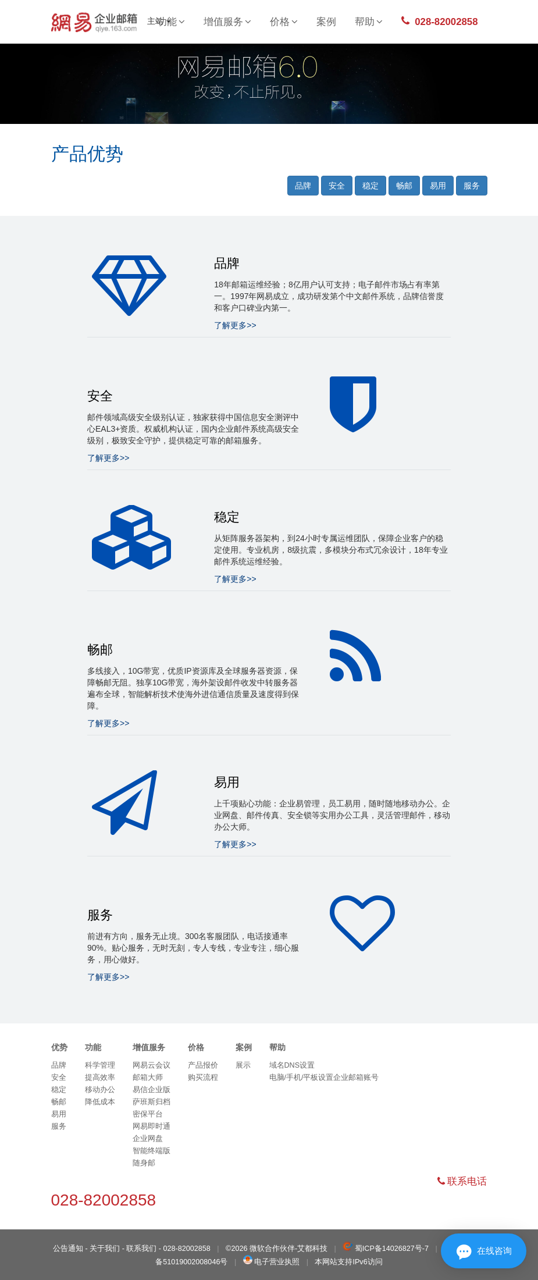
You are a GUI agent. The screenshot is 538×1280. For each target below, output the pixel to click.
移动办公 (100, 1090)
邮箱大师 (148, 1077)
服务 (472, 185)
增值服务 (227, 21)
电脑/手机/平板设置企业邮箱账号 (324, 1077)
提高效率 (100, 1077)
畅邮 (404, 185)
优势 (59, 1047)
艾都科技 (312, 1249)
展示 (243, 1065)
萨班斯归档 (151, 1102)
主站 (159, 21)
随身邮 (144, 1163)
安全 (337, 185)
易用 (438, 185)
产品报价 (203, 1065)
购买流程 (203, 1077)
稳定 (370, 185)
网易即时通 (151, 1126)
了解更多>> (235, 325)
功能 (93, 1047)
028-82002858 (439, 21)
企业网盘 (148, 1139)
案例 (326, 21)
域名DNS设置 (292, 1065)
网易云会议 (151, 1065)
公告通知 (68, 1249)
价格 (284, 21)
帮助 (369, 21)
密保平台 (148, 1114)
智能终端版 (151, 1151)
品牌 (303, 185)
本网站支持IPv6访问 (348, 1262)
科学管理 (100, 1065)
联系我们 (141, 1249)
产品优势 (87, 154)
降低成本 (100, 1102)
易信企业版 (151, 1090)
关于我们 (105, 1249)
